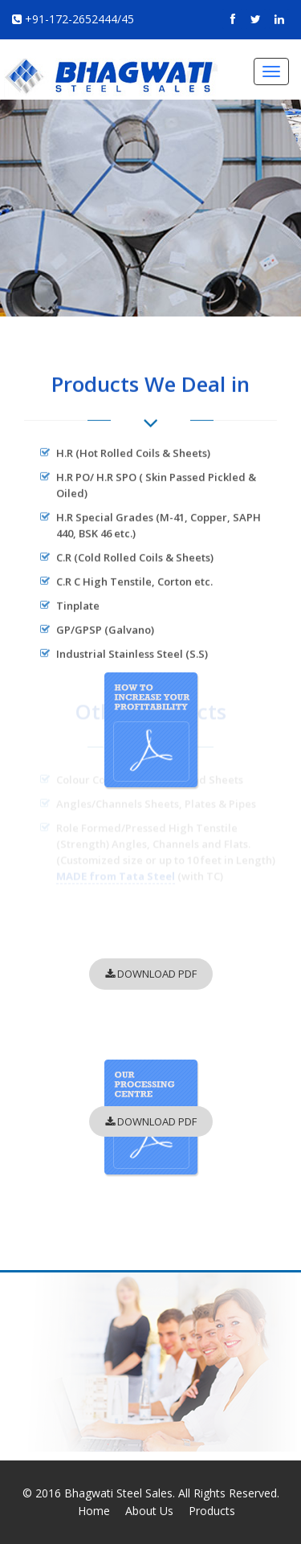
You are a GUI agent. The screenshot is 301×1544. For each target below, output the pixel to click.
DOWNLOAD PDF (151, 973)
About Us (149, 1510)
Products (212, 1510)
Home (94, 1510)
